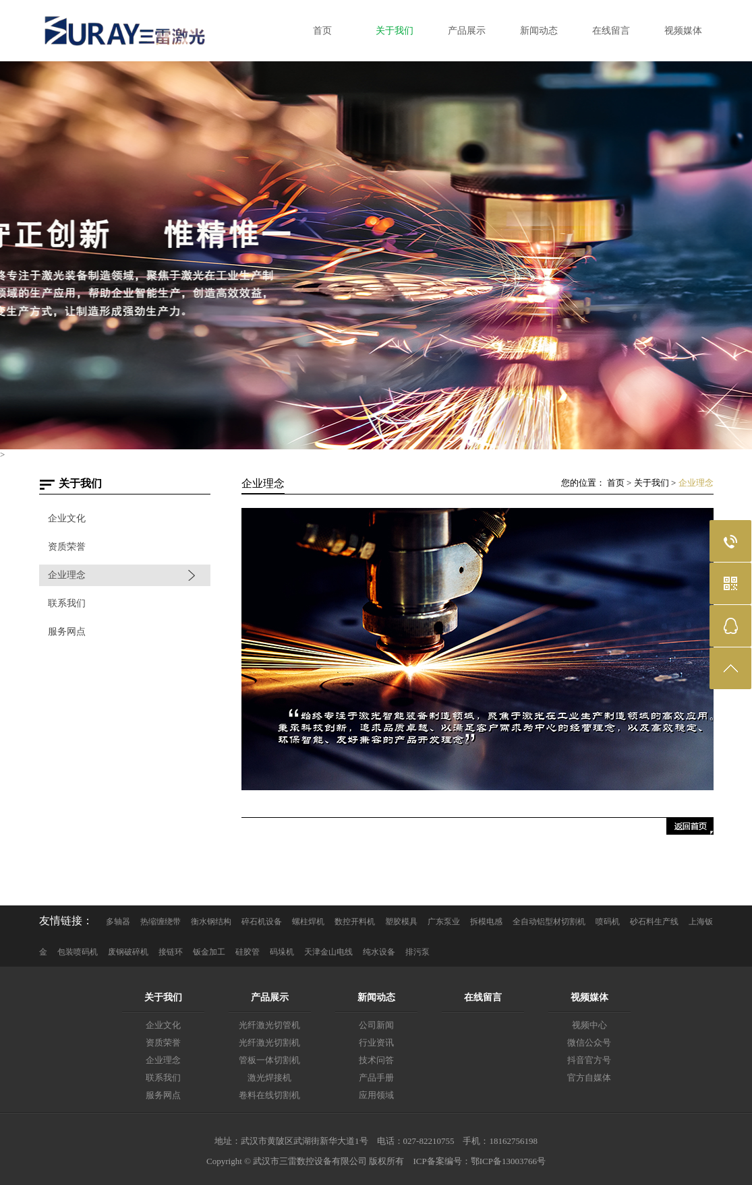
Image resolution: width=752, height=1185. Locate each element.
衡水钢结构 (211, 921)
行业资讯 (376, 1042)
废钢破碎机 (128, 952)
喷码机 (608, 921)
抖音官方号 (589, 1060)
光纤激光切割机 (269, 1042)
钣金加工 (209, 952)
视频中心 (589, 1025)
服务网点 (67, 632)
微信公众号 (589, 1042)
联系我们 (67, 603)
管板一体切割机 (269, 1060)
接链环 (170, 952)
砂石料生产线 (654, 921)
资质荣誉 (67, 547)
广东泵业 (444, 921)
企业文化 (67, 518)
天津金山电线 (328, 952)
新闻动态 (376, 997)
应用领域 (376, 1095)
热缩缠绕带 (160, 921)
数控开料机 (355, 921)
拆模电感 (486, 921)
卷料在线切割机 (269, 1095)
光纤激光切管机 (269, 1025)
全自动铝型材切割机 (549, 921)
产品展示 (270, 997)
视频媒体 (589, 997)
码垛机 (282, 952)
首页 (616, 483)
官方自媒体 (589, 1077)
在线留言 (483, 997)
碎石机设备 (261, 921)
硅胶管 (247, 952)
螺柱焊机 (308, 921)
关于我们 (651, 483)
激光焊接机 (269, 1077)
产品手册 (376, 1077)
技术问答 (376, 1060)
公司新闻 (376, 1025)
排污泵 (417, 952)
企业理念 (67, 575)
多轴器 (118, 921)
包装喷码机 (77, 952)
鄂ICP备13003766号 (508, 1161)
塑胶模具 (401, 921)
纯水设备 (379, 952)
